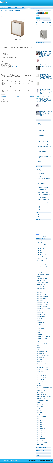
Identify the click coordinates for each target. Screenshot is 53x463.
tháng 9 (39, 161)
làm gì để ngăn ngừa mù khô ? (41, 286)
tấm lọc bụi (38, 373)
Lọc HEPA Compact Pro (40, 300)
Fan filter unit (39, 268)
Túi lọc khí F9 (39, 418)
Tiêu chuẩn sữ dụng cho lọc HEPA (42, 400)
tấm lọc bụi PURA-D (40, 381)
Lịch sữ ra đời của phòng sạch (42, 133)
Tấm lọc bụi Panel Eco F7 (41, 379)
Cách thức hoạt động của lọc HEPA (42, 258)
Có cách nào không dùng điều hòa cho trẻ (43, 264)
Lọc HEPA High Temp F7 (40, 312)
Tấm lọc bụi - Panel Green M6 (41, 375)
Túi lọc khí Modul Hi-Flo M (42, 151)
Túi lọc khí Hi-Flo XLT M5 (41, 428)
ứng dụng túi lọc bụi (40, 444)
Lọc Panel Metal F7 (40, 334)
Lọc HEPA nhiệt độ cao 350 (41, 316)
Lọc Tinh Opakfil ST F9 (41, 173)
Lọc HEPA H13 (38, 44)
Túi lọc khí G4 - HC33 (40, 420)
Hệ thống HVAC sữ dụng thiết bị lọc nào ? (44, 146)
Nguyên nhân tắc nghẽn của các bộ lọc (43, 367)
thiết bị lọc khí (39, 385)
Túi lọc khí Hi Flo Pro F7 (41, 130)
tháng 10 (39, 159)
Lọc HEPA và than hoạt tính (41, 322)
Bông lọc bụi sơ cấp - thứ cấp (41, 254)
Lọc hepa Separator (40, 318)
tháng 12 (39, 124)
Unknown (39, 214)
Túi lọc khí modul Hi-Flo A (42, 154)
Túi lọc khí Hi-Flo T (41, 135)
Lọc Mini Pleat (39, 330)
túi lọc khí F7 (39, 414)
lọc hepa (38, 290)
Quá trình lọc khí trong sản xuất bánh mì (43, 369)
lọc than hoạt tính (39, 341)
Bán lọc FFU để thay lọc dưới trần (46, 111)
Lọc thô (38, 345)
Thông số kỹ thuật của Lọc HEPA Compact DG (44, 396)
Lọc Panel (38, 332)
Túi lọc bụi (38, 402)
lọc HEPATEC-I (39, 324)
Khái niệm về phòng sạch (42, 137)
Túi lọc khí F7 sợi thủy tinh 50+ (41, 416)
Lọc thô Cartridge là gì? (44, 74)
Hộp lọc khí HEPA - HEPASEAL (43, 22)
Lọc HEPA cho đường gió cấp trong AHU (43, 296)
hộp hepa (38, 276)
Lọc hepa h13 (39, 310)
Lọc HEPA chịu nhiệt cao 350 (41, 294)
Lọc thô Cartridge (39, 347)
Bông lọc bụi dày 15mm (40, 250)
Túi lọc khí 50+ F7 (39, 410)
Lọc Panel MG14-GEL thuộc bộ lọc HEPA (44, 144)
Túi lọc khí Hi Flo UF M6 (41, 128)
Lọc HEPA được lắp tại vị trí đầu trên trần (43, 308)
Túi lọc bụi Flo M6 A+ (40, 404)
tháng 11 (39, 172)
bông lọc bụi (39, 246)
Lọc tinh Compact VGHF (41, 149)
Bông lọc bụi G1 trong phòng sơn (42, 252)
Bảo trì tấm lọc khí (39, 242)
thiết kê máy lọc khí (40, 392)
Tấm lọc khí (38, 383)
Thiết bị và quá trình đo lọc (41, 390)
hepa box (38, 270)
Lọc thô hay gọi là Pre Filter (45, 89)
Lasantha (43, 460)
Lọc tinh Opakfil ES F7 (40, 357)
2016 (38, 121)
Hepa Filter (3, 2)
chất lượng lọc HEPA (40, 260)
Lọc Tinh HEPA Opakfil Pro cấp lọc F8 (44, 132)
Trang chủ (50, 2)
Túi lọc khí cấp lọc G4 (40, 412)
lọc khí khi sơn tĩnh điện (40, 328)
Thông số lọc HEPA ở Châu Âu (41, 398)
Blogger (46, 236)
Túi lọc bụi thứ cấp (40, 406)
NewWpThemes (34, 460)
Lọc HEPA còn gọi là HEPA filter (45, 66)
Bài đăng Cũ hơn (32, 96)
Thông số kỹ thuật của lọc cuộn (42, 394)
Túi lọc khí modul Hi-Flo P (42, 143)
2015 (38, 123)
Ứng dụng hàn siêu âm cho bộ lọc (42, 442)
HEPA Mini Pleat (39, 272)
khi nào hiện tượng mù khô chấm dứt (42, 282)
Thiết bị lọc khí (10, 7)
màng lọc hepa (39, 365)
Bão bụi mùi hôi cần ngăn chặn (41, 240)
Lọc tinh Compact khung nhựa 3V (42, 351)
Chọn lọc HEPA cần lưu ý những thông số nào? (44, 262)
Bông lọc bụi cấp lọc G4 (40, 248)
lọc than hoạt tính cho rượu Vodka (42, 343)
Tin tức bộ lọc (22, 7)
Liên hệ (16, 7)
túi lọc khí (38, 408)
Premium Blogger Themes (48, 460)
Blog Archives (47, 17)
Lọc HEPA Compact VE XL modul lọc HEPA (45, 148)
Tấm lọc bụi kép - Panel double (42, 377)
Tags (42, 17)
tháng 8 (39, 162)
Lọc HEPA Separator (40, 320)
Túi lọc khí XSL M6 (40, 440)
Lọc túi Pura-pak (39, 361)
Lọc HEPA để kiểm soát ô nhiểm (42, 306)
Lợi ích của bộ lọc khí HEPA (41, 363)
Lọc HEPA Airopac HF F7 (41, 292)
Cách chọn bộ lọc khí (40, 256)
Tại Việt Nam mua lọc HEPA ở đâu (42, 371)
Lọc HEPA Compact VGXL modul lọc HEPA (45, 153)
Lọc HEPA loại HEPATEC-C (41, 314)
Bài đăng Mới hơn (3, 96)
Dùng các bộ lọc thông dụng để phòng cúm (43, 266)
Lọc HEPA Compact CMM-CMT (10, 10)
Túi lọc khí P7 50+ (39, 436)
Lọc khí (38, 326)
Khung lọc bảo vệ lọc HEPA (41, 284)
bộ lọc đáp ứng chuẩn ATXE (41, 244)
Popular (38, 17)
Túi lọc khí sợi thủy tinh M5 (41, 438)
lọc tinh (38, 349)
